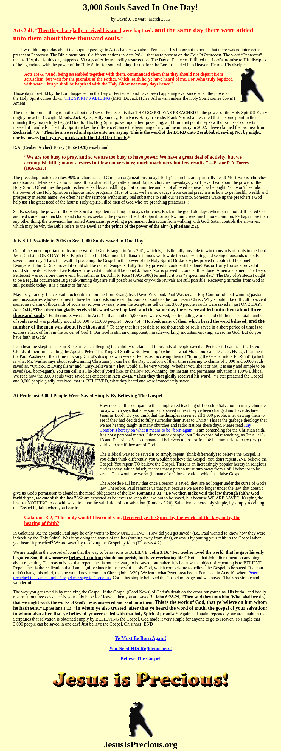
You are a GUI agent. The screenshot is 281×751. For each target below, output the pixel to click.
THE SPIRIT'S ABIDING (87, 98)
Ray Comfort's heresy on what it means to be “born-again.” (175, 427)
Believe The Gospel (140, 658)
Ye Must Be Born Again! (140, 638)
